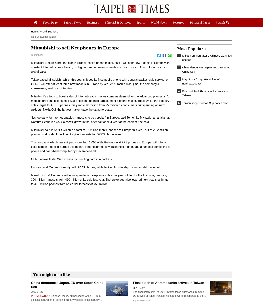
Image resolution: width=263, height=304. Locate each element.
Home (34, 31)
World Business (49, 31)
